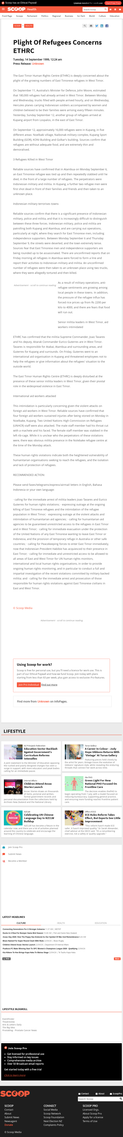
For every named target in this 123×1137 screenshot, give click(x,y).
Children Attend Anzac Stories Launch (19, 945)
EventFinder (8, 1019)
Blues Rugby (59, 941)
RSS (6, 959)
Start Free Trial (113, 2)
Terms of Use (90, 1121)
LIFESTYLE (15, 731)
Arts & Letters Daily (11, 1024)
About (7, 1113)
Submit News (11, 1117)
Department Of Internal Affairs (57, 945)
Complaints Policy (54, 1125)
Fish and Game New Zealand (65, 933)
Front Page (7, 15)
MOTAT (58, 929)
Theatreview (8, 1021)
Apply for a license (93, 1117)
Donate (8, 1125)
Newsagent (10, 1121)
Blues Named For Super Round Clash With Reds (23, 941)
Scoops (19, 15)
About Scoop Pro (92, 1113)
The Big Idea (8, 1027)
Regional (56, 15)
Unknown (38, 63)
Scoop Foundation (54, 1117)
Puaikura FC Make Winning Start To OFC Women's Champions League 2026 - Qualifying (40, 949)
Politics (44, 15)
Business (69, 15)
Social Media (51, 1109)
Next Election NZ (53, 1121)
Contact (8, 1109)
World (92, 15)
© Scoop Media (12, 1132)
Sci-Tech (81, 15)
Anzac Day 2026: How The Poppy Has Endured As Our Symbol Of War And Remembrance (41, 937)
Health (28, 25)
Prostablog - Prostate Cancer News (19, 1030)
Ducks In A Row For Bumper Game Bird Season (23, 933)
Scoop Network (52, 1113)
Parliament (32, 15)
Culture (102, 15)
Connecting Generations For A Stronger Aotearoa (24, 929)
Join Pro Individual (29, 684)
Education (114, 15)
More (117, 959)
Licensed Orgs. (91, 1109)
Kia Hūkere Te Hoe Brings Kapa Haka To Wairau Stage (26, 952)
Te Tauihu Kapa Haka (66, 952)
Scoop (17, 25)
